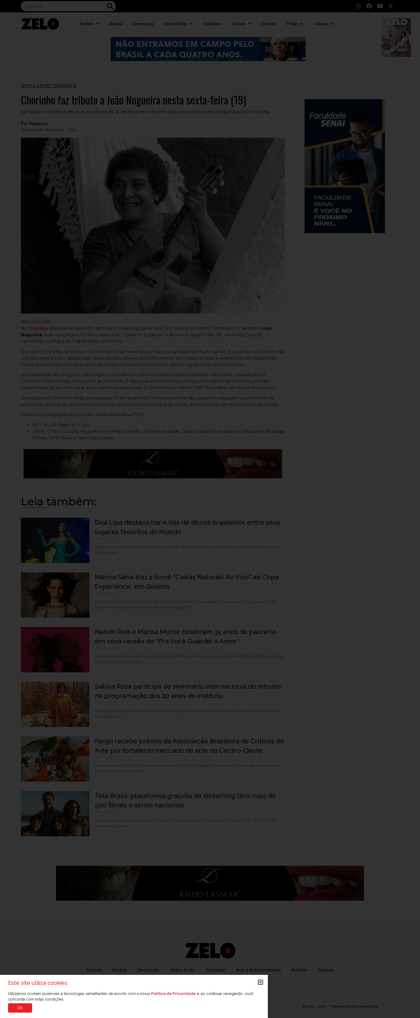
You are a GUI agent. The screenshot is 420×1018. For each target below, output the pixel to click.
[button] (260, 982)
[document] (210, 509)
